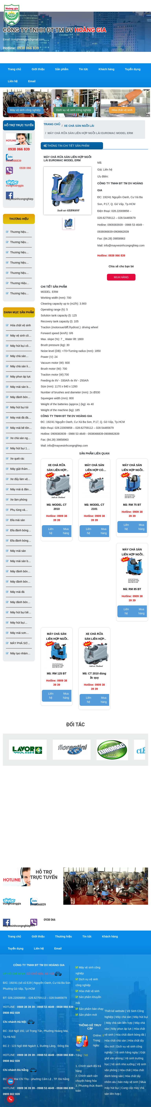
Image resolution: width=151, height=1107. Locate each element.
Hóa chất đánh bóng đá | (131, 1034)
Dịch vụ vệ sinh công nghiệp (73, 110)
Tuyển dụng (133, 69)
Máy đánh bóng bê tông (17, 397)
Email (31, 81)
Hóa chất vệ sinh (122, 110)
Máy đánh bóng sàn (17, 572)
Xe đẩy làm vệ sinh (17, 479)
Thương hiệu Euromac (16, 253)
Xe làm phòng (16, 499)
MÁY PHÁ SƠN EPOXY (17, 643)
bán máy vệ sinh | (129, 1082)
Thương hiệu (63, 936)
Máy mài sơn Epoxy (16, 633)
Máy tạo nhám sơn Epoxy (17, 654)
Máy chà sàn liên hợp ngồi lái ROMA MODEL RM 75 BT (132, 468)
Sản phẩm (61, 69)
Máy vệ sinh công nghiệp (25, 110)
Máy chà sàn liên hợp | (120, 1022)
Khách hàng (106, 69)
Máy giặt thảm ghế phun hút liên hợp (17, 469)
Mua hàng (121, 277)
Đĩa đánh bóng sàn (17, 531)
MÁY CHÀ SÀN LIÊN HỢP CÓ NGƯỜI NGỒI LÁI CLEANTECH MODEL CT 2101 (94, 468)
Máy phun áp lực (18, 376)
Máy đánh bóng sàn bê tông (17, 582)
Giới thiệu (38, 69)
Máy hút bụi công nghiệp (18, 346)
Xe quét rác (15, 458)
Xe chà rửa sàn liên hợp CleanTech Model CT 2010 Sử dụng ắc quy (94, 636)
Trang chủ (14, 69)
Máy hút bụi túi (17, 407)
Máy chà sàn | (125, 1016)
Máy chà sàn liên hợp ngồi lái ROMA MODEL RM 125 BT (56, 636)
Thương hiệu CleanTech (16, 242)
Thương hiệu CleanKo (16, 294)
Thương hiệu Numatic (16, 263)
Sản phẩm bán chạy (89, 1008)
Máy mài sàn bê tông (18, 387)
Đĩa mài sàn (15, 520)
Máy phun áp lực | (122, 1028)
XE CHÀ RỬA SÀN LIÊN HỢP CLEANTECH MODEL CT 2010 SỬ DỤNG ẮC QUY (56, 468)
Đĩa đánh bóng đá (17, 541)
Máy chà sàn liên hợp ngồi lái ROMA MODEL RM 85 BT (132, 552)
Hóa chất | (126, 1070)
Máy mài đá (15, 591)
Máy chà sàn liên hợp (18, 366)
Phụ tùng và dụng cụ (15, 510)
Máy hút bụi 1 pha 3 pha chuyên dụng (17, 448)
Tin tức (83, 69)
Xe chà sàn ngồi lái (18, 438)
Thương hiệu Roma (16, 232)
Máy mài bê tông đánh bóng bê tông (18, 428)
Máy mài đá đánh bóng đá (18, 418)
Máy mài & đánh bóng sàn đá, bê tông (19, 489)
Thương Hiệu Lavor (16, 283)
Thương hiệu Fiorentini (16, 273)
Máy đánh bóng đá (17, 602)
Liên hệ (12, 81)
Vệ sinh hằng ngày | (127, 1052)
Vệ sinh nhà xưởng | (124, 1064)
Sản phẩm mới (86, 1014)
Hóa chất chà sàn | (116, 1040)
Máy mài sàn (16, 550)
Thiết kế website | (116, 1011)
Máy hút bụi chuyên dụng (15, 623)
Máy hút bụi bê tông (17, 613)
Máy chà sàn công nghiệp (16, 356)
